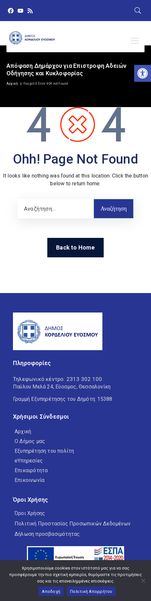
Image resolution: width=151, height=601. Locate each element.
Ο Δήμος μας (30, 441)
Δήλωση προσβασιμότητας (47, 534)
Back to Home (75, 247)
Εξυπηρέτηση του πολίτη (44, 451)
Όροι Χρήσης (30, 513)
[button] (142, 73)
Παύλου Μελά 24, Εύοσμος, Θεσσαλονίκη (61, 387)
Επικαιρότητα (31, 470)
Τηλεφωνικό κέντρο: (57, 379)
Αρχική (12, 83)
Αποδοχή (51, 591)
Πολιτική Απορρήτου (91, 591)
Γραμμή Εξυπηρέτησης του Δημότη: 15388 (62, 399)
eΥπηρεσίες (29, 461)
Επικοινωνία (29, 480)
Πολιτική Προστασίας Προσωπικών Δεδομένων (73, 524)
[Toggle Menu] (136, 41)
